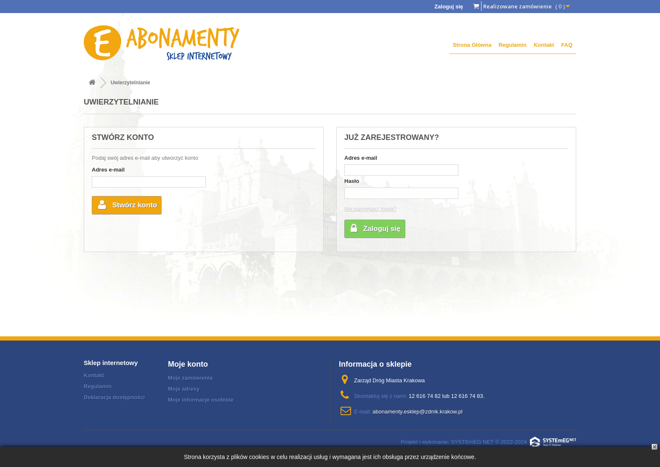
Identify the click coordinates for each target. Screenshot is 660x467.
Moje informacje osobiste (201, 400)
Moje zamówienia (190, 378)
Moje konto (188, 364)
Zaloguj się (448, 6)
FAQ (566, 45)
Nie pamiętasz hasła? (370, 209)
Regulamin (512, 45)
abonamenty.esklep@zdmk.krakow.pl (418, 411)
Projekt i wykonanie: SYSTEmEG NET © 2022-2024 (488, 442)
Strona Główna (472, 45)
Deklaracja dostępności (114, 397)
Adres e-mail (108, 169)
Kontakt (544, 45)
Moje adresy (184, 389)
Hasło (351, 181)
